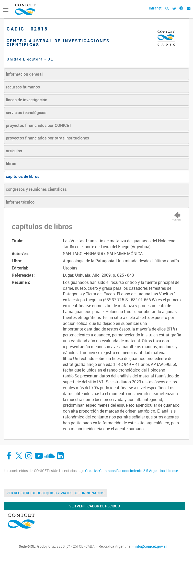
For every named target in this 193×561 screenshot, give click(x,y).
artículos (14, 151)
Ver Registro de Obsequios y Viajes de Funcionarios (55, 492)
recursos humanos (23, 87)
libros (11, 163)
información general (24, 74)
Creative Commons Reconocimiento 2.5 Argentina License (131, 470)
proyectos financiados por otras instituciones (47, 138)
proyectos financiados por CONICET (38, 125)
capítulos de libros (22, 176)
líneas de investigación (26, 100)
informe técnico (20, 202)
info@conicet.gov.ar (151, 546)
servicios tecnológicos (26, 112)
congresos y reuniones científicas (36, 189)
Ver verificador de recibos (94, 506)
